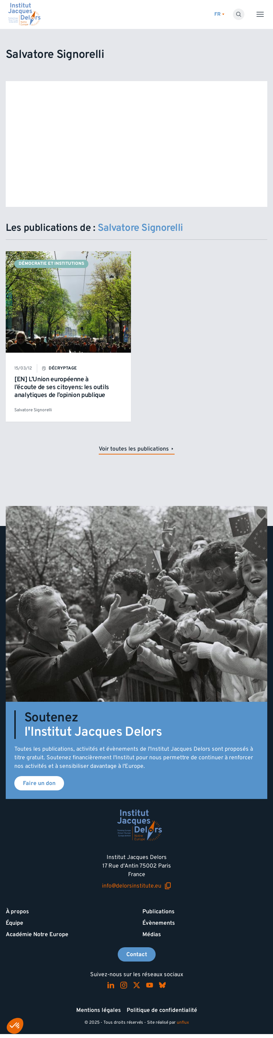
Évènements (158, 923)
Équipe (14, 923)
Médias (151, 934)
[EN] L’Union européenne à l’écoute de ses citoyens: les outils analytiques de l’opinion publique (61, 387)
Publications (158, 911)
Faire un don (39, 783)
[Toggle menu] (260, 14)
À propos (17, 911)
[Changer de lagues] (219, 14)
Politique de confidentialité (162, 1010)
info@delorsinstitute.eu (136, 886)
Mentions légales (98, 1010)
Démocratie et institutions (51, 263)
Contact (136, 954)
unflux (183, 1022)
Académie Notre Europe (37, 934)
